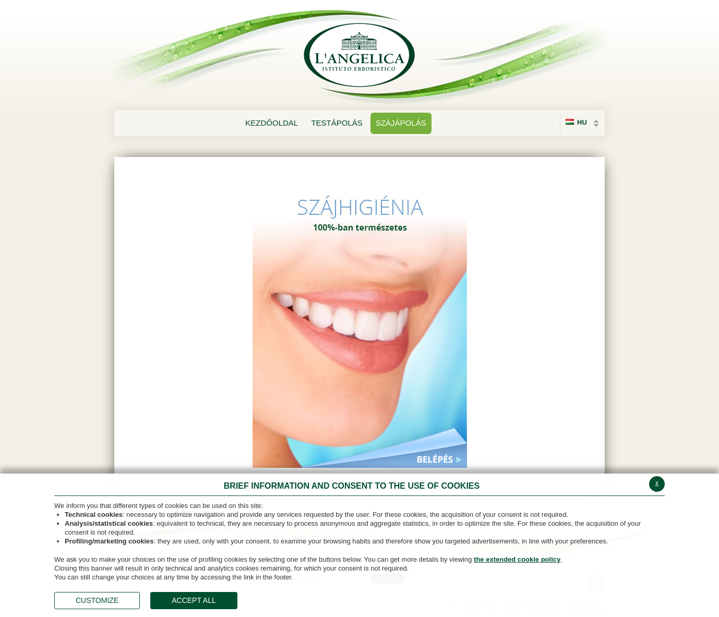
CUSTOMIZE (97, 600)
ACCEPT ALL (194, 600)
